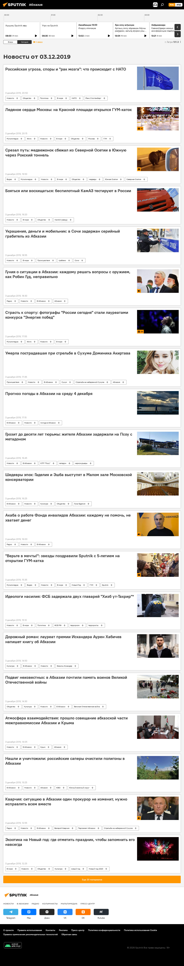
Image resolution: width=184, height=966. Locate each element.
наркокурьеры (81, 463)
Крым (42, 747)
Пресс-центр (87, 903)
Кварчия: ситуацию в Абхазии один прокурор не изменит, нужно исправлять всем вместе (66, 801)
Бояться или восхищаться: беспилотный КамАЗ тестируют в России (68, 190)
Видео (9, 179)
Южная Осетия (111, 179)
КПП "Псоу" (45, 463)
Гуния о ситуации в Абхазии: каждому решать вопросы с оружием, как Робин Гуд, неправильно (67, 274)
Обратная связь (69, 934)
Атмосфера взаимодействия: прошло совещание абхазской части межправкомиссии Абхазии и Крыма (66, 720)
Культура (44, 504)
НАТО (74, 98)
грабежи (62, 260)
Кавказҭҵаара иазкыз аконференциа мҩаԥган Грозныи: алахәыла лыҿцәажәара (163, 32)
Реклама (63, 930)
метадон (62, 463)
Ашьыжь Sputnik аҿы (16, 25)
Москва (91, 138)
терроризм (75, 625)
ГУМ (105, 138)
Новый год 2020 (96, 869)
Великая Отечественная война (87, 706)
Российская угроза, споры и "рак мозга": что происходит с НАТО (65, 69)
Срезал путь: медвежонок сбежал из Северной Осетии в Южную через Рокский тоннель (65, 152)
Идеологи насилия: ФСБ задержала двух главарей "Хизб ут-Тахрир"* (69, 596)
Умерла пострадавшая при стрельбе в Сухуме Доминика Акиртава (67, 353)
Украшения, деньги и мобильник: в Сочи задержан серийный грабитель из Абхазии (62, 234)
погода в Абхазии (48, 423)
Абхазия (58, 301)
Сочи (77, 260)
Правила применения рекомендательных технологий (30, 934)
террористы (93, 625)
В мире (60, 98)
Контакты (50, 930)
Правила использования (29, 930)
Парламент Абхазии (86, 828)
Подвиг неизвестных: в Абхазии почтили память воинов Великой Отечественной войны (66, 680)
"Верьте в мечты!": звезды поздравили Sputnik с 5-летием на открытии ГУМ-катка (62, 558)
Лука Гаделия (79, 504)
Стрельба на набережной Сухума (90, 382)
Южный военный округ (79, 787)
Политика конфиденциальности (104, 930)
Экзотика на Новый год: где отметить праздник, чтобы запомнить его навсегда (70, 842)
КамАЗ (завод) (61, 220)
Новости (10, 98)
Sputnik (105, 585)
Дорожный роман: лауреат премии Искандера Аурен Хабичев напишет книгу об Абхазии (63, 639)
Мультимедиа (12, 138)
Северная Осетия (133, 179)
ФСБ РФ (57, 625)
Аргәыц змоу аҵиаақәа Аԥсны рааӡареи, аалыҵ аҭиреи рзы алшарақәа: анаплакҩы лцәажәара (130, 32)
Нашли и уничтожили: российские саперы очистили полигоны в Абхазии (65, 761)
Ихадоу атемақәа (87, 28)
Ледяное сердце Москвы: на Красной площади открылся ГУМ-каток (68, 109)
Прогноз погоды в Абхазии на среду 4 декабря (48, 393)
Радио (9, 301)
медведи (92, 179)
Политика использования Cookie (140, 930)
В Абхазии (41, 301)
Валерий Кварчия (61, 828)
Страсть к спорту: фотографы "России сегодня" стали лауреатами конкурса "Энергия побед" (66, 315)
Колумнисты (50, 903)
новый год (75, 869)
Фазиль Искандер (64, 666)
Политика (44, 98)
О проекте (8, 930)
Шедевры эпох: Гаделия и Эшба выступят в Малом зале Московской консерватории (68, 477)
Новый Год (76, 585)
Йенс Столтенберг (93, 98)
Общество (27, 98)
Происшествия (43, 260)
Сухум (64, 382)
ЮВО (58, 787)
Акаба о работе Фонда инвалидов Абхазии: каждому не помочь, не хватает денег (68, 517)
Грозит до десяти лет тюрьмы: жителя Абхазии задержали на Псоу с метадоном (68, 437)
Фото (29, 138)
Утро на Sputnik (50, 25)
